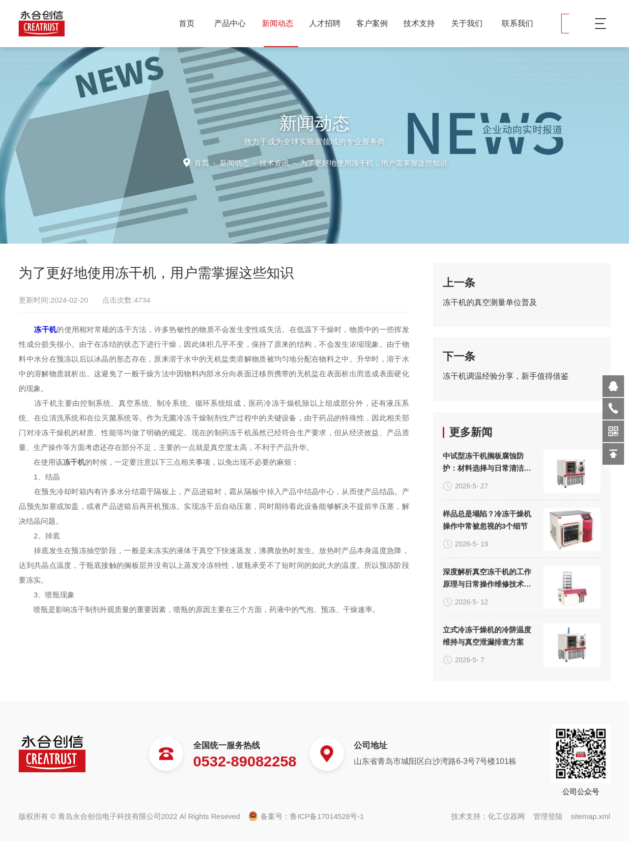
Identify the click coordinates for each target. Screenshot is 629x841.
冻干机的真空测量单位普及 (490, 310)
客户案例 (375, 23)
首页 (187, 23)
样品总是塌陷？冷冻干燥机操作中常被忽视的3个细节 (487, 668)
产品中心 (233, 23)
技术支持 (422, 23)
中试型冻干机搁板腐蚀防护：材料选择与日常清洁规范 (487, 611)
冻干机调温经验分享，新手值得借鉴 (506, 384)
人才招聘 (328, 23)
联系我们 (517, 23)
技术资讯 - (351, 162)
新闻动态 (281, 23)
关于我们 (470, 23)
